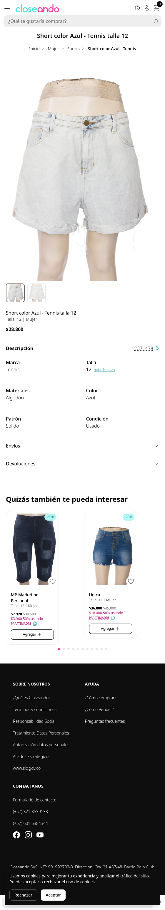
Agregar (32, 634)
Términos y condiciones (34, 709)
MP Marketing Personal (25, 597)
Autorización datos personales (41, 744)
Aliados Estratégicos (31, 756)
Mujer (53, 48)
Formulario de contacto (34, 800)
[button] (59, 649)
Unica (94, 594)
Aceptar (53, 895)
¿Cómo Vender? (99, 709)
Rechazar (23, 895)
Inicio (34, 48)
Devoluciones (82, 463)
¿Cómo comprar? (100, 697)
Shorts (73, 48)
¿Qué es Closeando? (31, 697)
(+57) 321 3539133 (30, 811)
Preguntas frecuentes (105, 721)
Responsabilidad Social (34, 721)
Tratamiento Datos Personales (41, 733)
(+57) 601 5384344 (30, 823)
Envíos (82, 446)
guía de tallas (104, 369)
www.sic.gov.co (27, 768)
